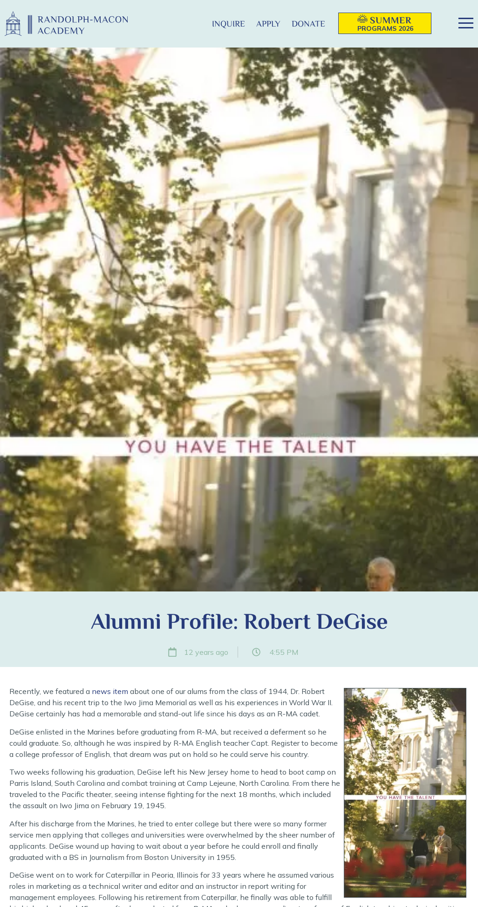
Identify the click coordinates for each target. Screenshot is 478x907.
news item (110, 691)
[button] (191, 23)
